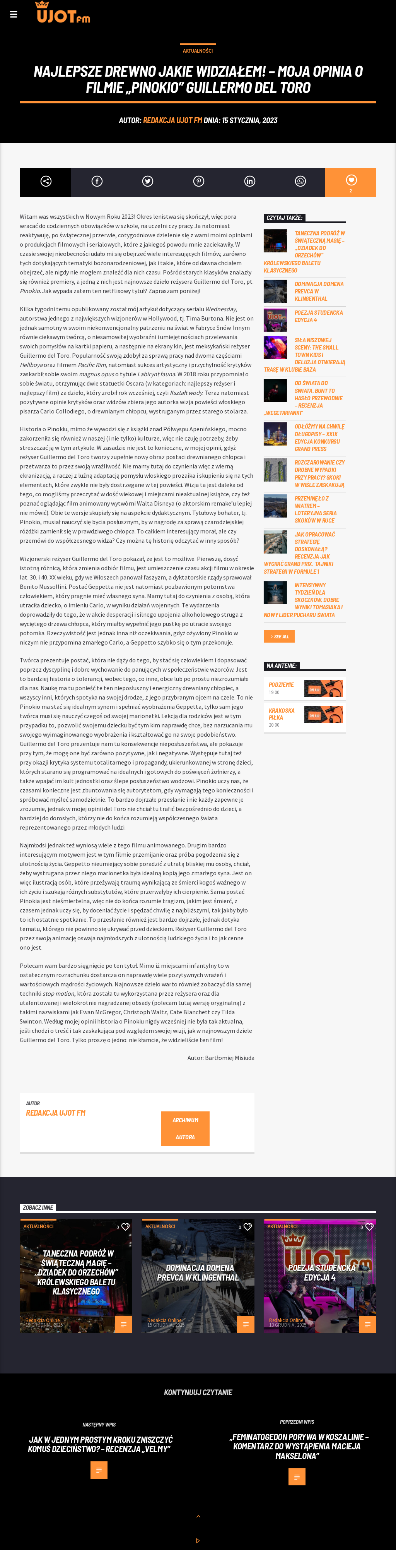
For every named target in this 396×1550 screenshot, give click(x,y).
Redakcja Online (43, 1320)
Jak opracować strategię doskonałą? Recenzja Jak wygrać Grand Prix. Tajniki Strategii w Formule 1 (299, 552)
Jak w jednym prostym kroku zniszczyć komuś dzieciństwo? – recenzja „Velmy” (100, 1444)
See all (279, 637)
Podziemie (281, 684)
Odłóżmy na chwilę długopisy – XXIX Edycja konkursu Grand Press (320, 437)
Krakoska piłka (282, 713)
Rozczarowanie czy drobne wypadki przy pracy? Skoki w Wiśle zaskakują (320, 473)
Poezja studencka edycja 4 (319, 316)
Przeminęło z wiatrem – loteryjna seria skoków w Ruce (316, 509)
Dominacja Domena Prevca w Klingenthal (319, 291)
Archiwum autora (185, 1128)
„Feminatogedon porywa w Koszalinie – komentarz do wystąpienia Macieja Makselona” (299, 1446)
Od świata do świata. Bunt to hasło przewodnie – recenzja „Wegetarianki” (303, 397)
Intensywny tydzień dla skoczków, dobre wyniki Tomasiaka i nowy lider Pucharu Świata (303, 599)
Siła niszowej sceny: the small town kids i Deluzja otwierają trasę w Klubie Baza (305, 354)
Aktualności (198, 51)
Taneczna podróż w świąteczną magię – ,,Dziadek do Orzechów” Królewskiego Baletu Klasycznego (304, 251)
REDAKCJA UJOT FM (172, 120)
